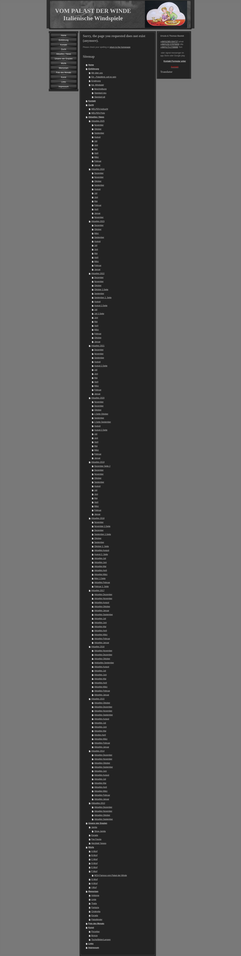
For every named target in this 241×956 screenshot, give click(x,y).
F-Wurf (94, 871)
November (98, 125)
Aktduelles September (104, 663)
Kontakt (92, 101)
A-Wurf (94, 851)
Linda (93, 899)
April (96, 153)
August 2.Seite (100, 305)
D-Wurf (94, 863)
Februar (97, 161)
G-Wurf (94, 879)
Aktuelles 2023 (97, 221)
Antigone (95, 895)
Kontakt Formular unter (175, 61)
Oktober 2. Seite (101, 546)
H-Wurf (94, 883)
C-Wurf (94, 859)
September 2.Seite (102, 534)
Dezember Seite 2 (102, 466)
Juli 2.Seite (99, 313)
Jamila (94, 827)
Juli (95, 141)
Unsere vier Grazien (97, 823)
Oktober (97, 129)
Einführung (93, 69)
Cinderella (95, 911)
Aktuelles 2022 (97, 273)
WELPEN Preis (98, 113)
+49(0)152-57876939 (169, 44)
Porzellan (95, 931)
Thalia (94, 903)
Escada (94, 835)
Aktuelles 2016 (97, 647)
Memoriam (93, 891)
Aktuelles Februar (102, 582)
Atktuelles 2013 (98, 803)
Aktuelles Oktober (102, 606)
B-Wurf (94, 855)
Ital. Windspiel (97, 85)
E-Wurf (94, 867)
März (96, 157)
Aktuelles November (103, 598)
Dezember (98, 173)
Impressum (93, 947)
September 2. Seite (102, 297)
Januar (97, 165)
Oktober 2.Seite (101, 289)
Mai (95, 149)
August (97, 137)
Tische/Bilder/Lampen (101, 939)
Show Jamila (100, 831)
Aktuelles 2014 (97, 751)
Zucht (91, 105)
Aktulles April (100, 735)
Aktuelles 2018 (97, 518)
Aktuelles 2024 (97, 169)
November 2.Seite (102, 526)
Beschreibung (100, 89)
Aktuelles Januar (101, 610)
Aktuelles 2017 (97, 590)
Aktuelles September (103, 614)
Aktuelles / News (96, 117)
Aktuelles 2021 (97, 346)
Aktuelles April (100, 570)
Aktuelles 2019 (97, 462)
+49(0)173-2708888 (169, 47)
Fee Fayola (96, 839)
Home (91, 65)
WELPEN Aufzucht (99, 109)
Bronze (94, 935)
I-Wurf (94, 887)
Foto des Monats (96, 923)
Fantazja (95, 907)
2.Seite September (102, 422)
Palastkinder (96, 919)
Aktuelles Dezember (103, 594)
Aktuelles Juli (100, 558)
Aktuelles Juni (100, 562)
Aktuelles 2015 (97, 699)
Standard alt (99, 97)
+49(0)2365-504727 (169, 41)
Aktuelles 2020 (97, 398)
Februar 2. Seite (101, 586)
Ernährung (96, 81)
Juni (96, 145)
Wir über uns (97, 73)
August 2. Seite (101, 554)
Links (90, 943)
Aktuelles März (100, 574)
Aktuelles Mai (100, 566)
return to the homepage (119, 47)
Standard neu (100, 93)
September (99, 133)
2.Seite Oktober (101, 414)
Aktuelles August (101, 550)
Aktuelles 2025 (97, 121)
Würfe (91, 847)
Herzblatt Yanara (98, 843)
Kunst (91, 927)
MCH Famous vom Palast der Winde (110, 875)
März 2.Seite (99, 578)
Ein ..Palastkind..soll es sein (103, 77)
